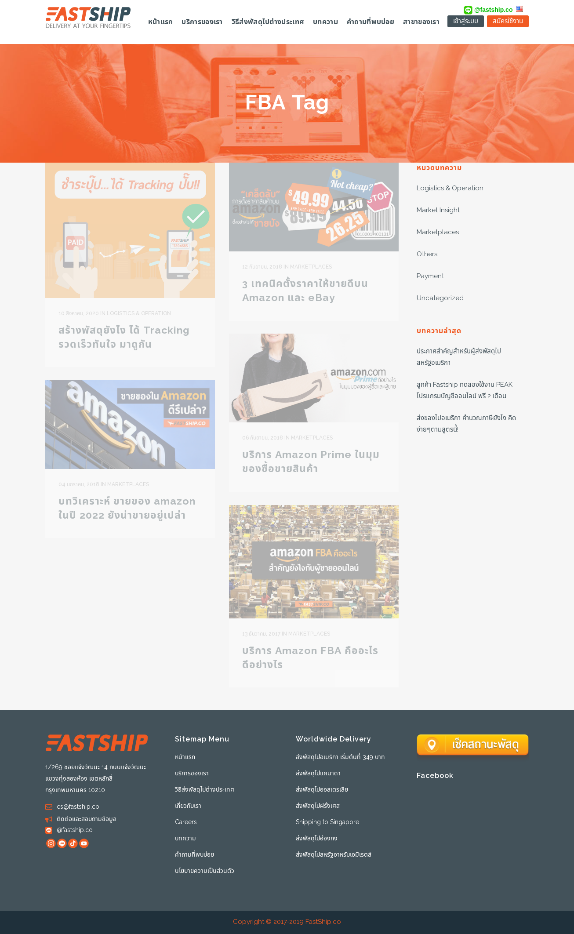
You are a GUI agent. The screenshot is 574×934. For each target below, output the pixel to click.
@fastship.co (488, 9)
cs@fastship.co (78, 806)
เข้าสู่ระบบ (465, 21)
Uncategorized (440, 298)
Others (427, 254)
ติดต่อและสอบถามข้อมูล (86, 819)
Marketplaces (438, 232)
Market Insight (438, 210)
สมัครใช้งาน (508, 21)
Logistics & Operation (450, 188)
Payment (430, 276)
